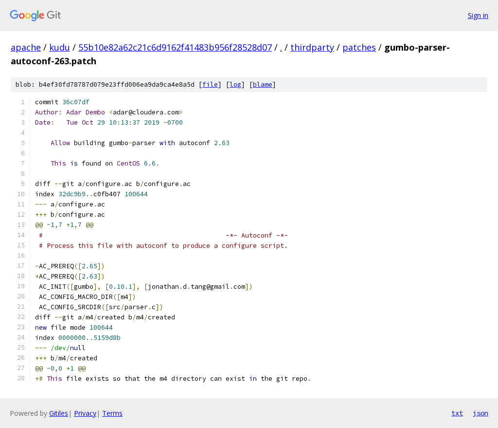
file (210, 84)
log (235, 84)
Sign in (478, 15)
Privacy (85, 413)
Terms (112, 413)
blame (262, 84)
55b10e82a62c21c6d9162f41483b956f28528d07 (175, 47)
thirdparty (312, 47)
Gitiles (58, 413)
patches (359, 47)
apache (26, 47)
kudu (59, 47)
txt (457, 413)
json (480, 413)
